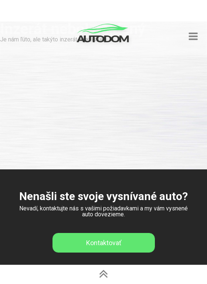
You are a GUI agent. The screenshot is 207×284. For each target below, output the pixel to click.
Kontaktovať (103, 243)
